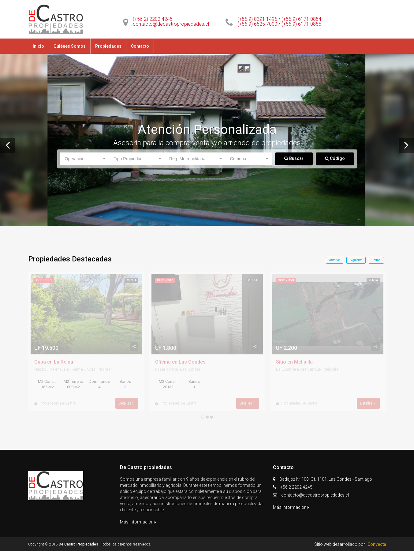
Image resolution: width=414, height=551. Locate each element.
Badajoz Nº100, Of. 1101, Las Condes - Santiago (326, 479)
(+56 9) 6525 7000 (257, 24)
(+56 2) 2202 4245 (153, 19)
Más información (138, 522)
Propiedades (108, 46)
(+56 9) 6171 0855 (301, 24)
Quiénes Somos (70, 46)
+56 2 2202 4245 (296, 487)
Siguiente (356, 260)
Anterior (334, 260)
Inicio (38, 46)
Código (335, 158)
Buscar (294, 158)
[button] (84, 158)
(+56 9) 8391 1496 (257, 19)
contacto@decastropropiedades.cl (171, 24)
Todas (376, 260)
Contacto (140, 46)
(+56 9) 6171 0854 (301, 19)
